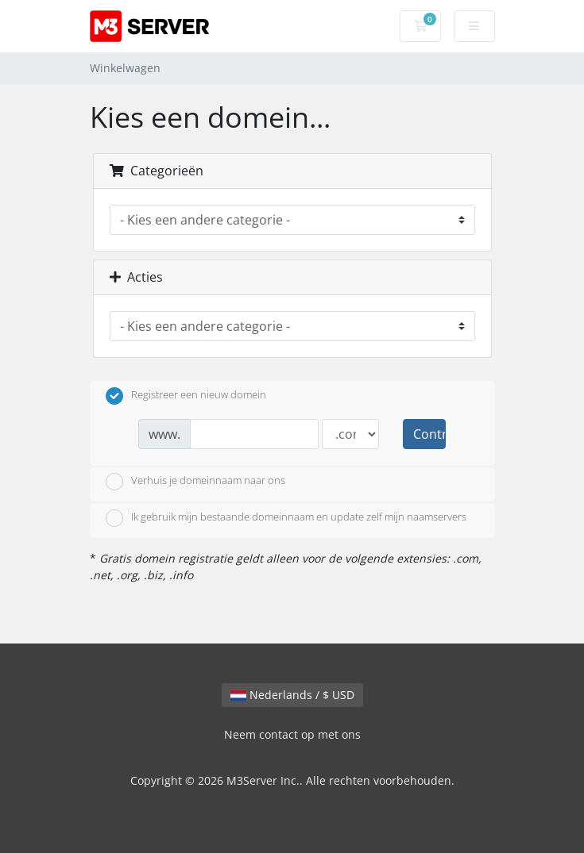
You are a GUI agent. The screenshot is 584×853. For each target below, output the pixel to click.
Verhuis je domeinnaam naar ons (195, 481)
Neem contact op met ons (292, 734)
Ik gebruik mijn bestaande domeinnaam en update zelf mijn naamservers (286, 518)
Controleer (429, 434)
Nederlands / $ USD (292, 694)
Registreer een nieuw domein (186, 396)
